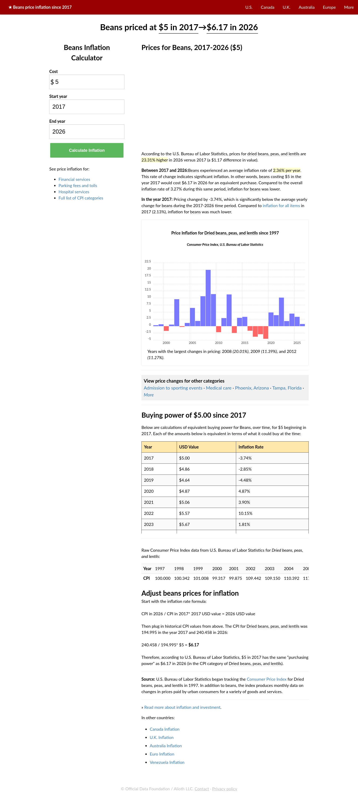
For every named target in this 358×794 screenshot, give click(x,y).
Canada (267, 7)
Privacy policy (224, 788)
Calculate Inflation (87, 150)
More (349, 7)
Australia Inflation (166, 745)
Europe (329, 7)
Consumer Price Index (266, 679)
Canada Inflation (164, 729)
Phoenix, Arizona (252, 387)
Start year (58, 96)
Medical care (219, 387)
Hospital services (74, 191)
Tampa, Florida (287, 387)
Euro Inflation (162, 753)
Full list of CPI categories (81, 197)
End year (57, 121)
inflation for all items (281, 205)
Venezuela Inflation (167, 762)
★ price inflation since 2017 (40, 7)
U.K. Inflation (162, 737)
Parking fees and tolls (78, 185)
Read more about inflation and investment (182, 707)
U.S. (248, 7)
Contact (202, 788)
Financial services (74, 179)
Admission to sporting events (173, 387)
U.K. (286, 7)
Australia (307, 7)
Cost (53, 71)
